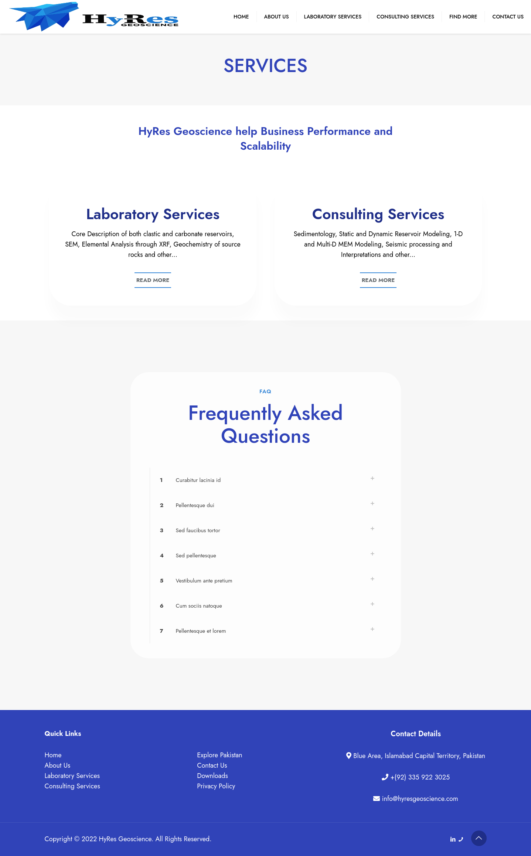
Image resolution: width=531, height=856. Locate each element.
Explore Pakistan (219, 755)
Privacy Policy (216, 786)
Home (53, 755)
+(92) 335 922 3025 (419, 777)
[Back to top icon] (479, 838)
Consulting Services (72, 786)
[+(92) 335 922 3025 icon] (461, 839)
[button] (266, 480)
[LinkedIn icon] (453, 839)
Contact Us (212, 765)
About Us (58, 765)
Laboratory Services (72, 776)
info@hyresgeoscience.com (419, 799)
